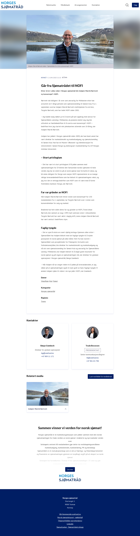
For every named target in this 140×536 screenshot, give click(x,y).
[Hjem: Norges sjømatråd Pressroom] (12, 5)
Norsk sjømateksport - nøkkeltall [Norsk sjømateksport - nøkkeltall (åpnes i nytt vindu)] (70, 517)
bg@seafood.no (47, 353)
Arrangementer (81, 5)
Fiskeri (55, 281)
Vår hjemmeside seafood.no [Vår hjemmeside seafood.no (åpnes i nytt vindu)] (70, 514)
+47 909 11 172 (47, 356)
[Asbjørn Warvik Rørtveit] (47, 394)
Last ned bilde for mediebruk (100, 376)
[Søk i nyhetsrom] (127, 5)
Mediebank (65, 5)
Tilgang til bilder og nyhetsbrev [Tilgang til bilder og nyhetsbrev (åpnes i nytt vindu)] (70, 521)
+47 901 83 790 (92, 361)
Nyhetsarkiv (51, 5)
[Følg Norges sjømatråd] (135, 5)
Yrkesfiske (45, 281)
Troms (43, 301)
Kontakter (96, 5)
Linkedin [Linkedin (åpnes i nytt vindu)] (70, 524)
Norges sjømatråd (48, 291)
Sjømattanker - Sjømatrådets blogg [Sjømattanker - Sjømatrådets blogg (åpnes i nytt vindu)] (70, 527)
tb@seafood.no (92, 358)
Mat (50, 281)
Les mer (70, 469)
